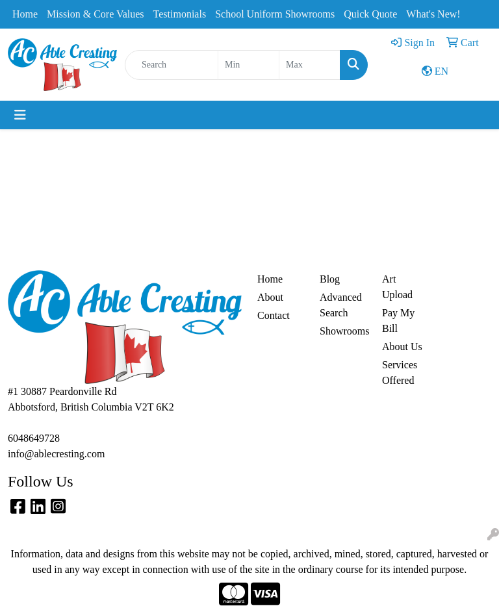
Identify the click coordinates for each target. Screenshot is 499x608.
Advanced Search (341, 305)
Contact (273, 315)
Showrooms (343, 330)
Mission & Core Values (95, 13)
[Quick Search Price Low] (248, 65)
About (270, 297)
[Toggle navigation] (20, 115)
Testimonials (180, 13)
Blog (330, 279)
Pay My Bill (398, 320)
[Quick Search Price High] (309, 65)
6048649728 (34, 438)
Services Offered (399, 372)
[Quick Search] (171, 65)
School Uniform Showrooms (275, 13)
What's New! (433, 13)
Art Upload (397, 286)
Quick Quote (370, 13)
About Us (402, 346)
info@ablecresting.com (56, 453)
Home (25, 13)
